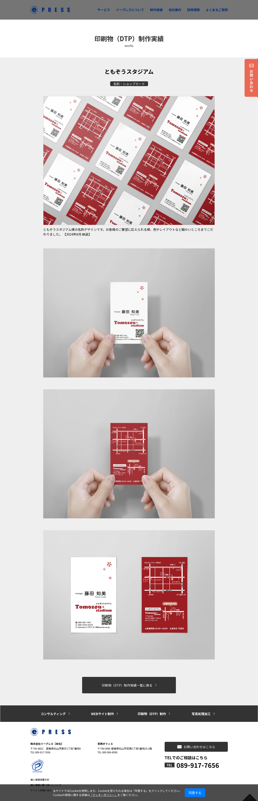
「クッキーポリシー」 (103, 795)
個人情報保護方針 (39, 769)
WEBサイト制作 (102, 705)
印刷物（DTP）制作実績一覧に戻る (127, 682)
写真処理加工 (201, 705)
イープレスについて (130, 9)
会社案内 (175, 9)
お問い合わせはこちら (196, 736)
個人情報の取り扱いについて (45, 774)
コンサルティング (53, 705)
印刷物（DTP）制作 (152, 705)
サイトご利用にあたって (43, 780)
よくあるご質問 (217, 9)
